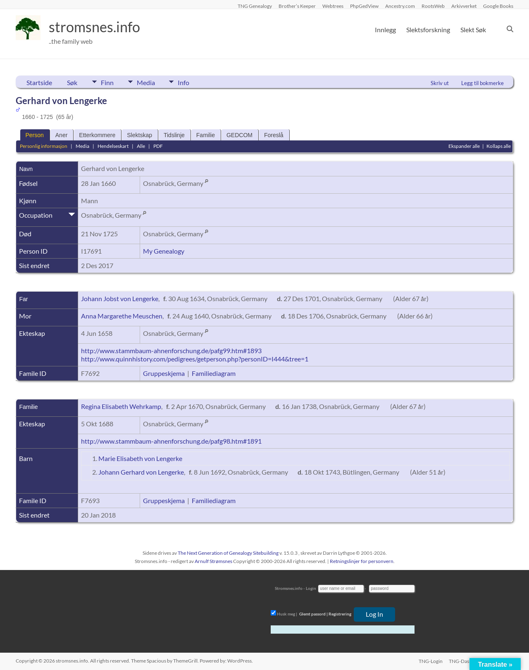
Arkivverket (464, 6)
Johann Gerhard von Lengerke (141, 472)
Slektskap (139, 135)
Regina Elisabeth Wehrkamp (121, 406)
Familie (205, 135)
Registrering (340, 613)
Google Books (498, 6)
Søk (72, 82)
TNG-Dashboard (467, 661)
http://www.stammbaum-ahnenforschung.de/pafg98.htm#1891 (171, 441)
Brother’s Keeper (297, 6)
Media (147, 81)
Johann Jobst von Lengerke (119, 298)
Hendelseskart (113, 146)
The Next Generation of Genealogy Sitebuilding (228, 553)
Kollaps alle (498, 146)
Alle (141, 146)
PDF (158, 146)
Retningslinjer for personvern (361, 561)
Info (187, 81)
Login (311, 588)
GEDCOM (239, 135)
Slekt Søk (473, 29)
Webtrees (332, 6)
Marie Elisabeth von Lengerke (140, 458)
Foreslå (274, 135)
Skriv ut (440, 83)
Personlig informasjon (43, 146)
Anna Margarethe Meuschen (121, 316)
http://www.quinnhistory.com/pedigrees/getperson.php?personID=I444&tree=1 (194, 359)
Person (34, 135)
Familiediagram (214, 373)
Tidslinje (174, 135)
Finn (107, 81)
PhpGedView (364, 6)
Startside (39, 82)
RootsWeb (433, 6)
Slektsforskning (428, 29)
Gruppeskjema (164, 373)
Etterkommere (97, 135)
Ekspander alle (464, 146)
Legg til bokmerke (482, 83)
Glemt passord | (313, 613)
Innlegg (385, 29)
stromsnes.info (97, 27)
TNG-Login (430, 661)
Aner (61, 135)
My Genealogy (163, 251)
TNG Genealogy (255, 6)
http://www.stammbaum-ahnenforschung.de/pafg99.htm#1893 (171, 350)
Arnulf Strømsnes (213, 561)
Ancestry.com (400, 6)
